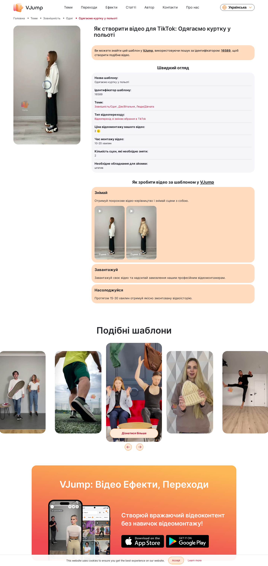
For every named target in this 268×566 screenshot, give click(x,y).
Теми (68, 7)
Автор (149, 7)
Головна (19, 18)
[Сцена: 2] (141, 233)
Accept (176, 560)
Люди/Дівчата (145, 106)
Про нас (192, 7)
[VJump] (28, 7)
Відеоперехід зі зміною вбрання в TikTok (120, 118)
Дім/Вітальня (126, 106)
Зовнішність (51, 18)
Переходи (89, 7)
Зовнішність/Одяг (106, 106)
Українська (238, 7)
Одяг (69, 18)
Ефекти (111, 7)
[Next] (139, 447)
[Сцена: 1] (110, 233)
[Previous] (128, 447)
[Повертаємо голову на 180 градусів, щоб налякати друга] (65, 530)
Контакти (170, 7)
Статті (131, 7)
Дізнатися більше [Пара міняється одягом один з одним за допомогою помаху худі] (134, 433)
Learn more (195, 560)
